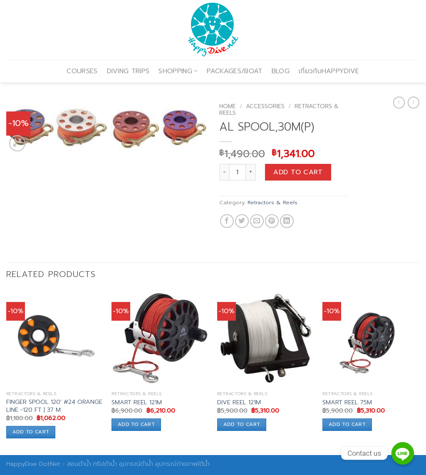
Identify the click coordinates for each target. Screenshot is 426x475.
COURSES (82, 71)
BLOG (281, 71)
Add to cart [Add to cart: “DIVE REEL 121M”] (241, 424)
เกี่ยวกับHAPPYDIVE (329, 71)
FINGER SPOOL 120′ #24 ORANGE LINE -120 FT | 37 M (54, 405)
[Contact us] (402, 453)
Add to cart (297, 172)
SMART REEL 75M (347, 402)
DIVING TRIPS (128, 71)
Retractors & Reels (272, 202)
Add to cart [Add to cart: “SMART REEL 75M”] (347, 424)
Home (227, 106)
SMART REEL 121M (136, 402)
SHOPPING (178, 71)
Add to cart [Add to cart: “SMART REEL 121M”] (136, 424)
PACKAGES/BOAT (234, 71)
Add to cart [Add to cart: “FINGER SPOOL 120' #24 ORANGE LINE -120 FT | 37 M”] (31, 431)
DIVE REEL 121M (239, 402)
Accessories (265, 106)
